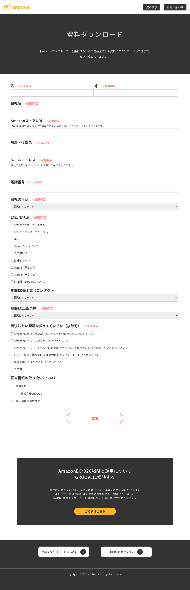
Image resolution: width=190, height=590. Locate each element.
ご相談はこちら (95, 511)
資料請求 (151, 7)
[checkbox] (94, 253)
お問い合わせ (175, 7)
